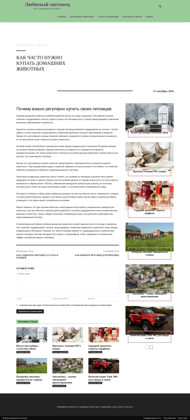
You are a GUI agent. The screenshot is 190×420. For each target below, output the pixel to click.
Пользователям (169, 417)
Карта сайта (182, 417)
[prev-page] (147, 347)
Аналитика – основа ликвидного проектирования (64, 379)
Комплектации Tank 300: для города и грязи (103, 378)
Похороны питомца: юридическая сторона (29, 378)
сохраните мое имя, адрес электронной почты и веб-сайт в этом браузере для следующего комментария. (66, 305)
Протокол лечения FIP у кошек (66, 347)
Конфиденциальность (152, 417)
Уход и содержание (60, 352)
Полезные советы (32, 45)
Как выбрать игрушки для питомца (97, 255)
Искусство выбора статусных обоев (27, 347)
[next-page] (151, 347)
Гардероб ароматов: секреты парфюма (100, 347)
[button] (160, 6)
